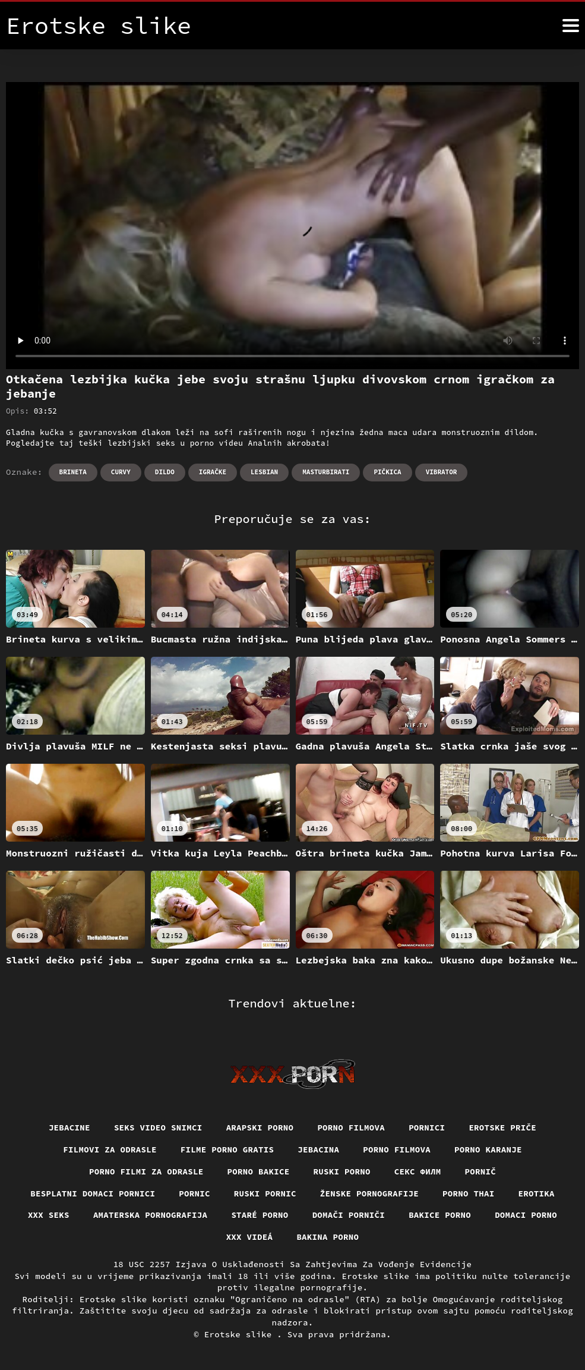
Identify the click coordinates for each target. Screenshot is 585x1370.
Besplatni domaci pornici (92, 1193)
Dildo (165, 472)
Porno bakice (258, 1171)
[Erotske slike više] (570, 25)
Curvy (121, 472)
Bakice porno (440, 1215)
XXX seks (48, 1215)
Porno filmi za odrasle (146, 1171)
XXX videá (249, 1237)
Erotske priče (502, 1127)
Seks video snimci (158, 1127)
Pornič (481, 1171)
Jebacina (318, 1149)
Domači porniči (348, 1215)
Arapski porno (260, 1127)
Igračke (212, 472)
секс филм (417, 1171)
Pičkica (387, 472)
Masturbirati (325, 472)
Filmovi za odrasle (110, 1149)
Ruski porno (342, 1171)
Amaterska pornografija (150, 1215)
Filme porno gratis (227, 1149)
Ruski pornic (265, 1193)
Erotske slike (240, 1334)
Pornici (427, 1127)
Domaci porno (526, 1215)
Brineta (73, 472)
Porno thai (468, 1193)
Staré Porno (259, 1215)
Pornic (194, 1193)
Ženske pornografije (369, 1193)
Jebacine (69, 1127)
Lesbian (264, 472)
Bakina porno (327, 1237)
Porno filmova (351, 1127)
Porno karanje (488, 1149)
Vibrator (441, 472)
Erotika (536, 1193)
